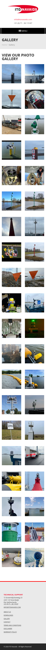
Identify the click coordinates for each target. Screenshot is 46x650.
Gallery (7, 618)
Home (4, 45)
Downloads (8, 615)
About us (7, 611)
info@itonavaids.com (23, 19)
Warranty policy (10, 632)
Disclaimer (8, 628)
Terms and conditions (12, 625)
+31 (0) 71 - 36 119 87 (23, 23)
